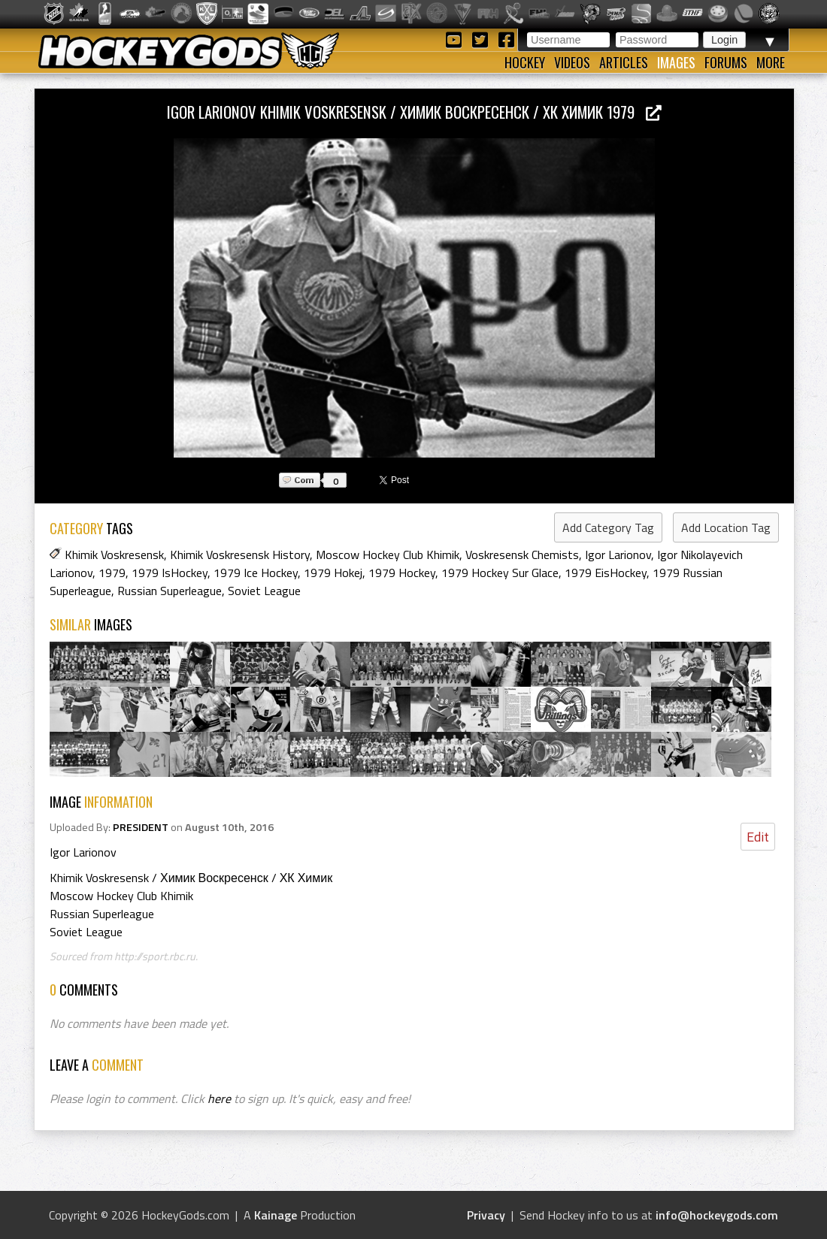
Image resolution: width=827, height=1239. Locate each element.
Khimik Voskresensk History (240, 554)
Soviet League (264, 591)
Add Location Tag (726, 527)
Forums (725, 62)
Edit (758, 837)
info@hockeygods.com (717, 1215)
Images (676, 62)
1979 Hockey (401, 573)
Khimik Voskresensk (114, 554)
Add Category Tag (608, 527)
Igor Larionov (618, 554)
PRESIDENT (140, 827)
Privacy (486, 1215)
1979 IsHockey (170, 573)
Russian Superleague (169, 591)
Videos (572, 62)
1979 (112, 573)
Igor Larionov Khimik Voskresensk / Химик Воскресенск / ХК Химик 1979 (414, 111)
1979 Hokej (333, 573)
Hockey (524, 62)
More (770, 62)
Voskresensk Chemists (522, 554)
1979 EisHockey (606, 573)
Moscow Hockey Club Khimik (387, 554)
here (219, 1098)
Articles (623, 62)
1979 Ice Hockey (256, 573)
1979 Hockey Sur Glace (500, 573)
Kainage (275, 1215)
